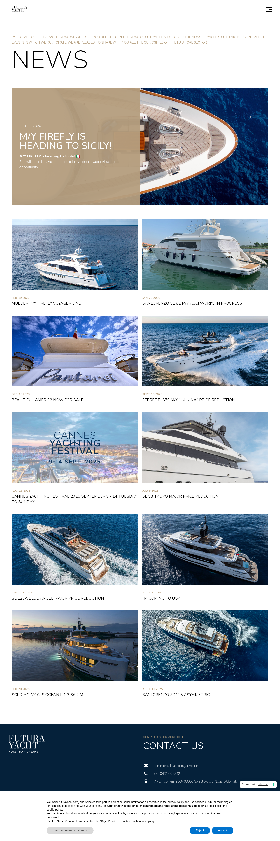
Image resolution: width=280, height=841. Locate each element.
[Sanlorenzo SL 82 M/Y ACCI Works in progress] (205, 264)
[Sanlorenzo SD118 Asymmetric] (205, 655)
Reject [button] (200, 830)
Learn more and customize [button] (70, 830)
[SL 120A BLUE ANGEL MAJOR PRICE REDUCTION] (75, 559)
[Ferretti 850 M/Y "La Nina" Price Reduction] (205, 361)
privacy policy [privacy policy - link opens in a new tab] (175, 802)
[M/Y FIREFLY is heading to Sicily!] (140, 146)
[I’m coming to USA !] (205, 559)
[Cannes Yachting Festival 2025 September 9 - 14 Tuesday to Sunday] (75, 460)
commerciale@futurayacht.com (171, 765)
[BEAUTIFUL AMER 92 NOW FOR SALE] (75, 361)
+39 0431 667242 (161, 773)
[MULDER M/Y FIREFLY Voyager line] (75, 264)
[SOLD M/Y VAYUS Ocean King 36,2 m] (75, 655)
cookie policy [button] (54, 809)
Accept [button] (222, 830)
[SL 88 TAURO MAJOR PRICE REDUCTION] (205, 460)
